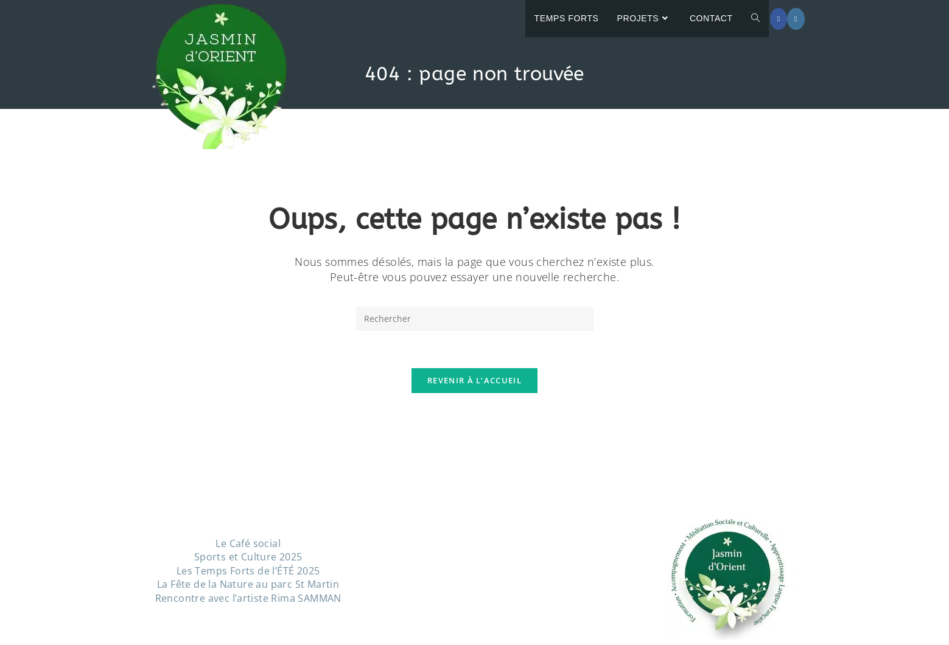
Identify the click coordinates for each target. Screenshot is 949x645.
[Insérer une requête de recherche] (475, 319)
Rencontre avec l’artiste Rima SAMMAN (248, 598)
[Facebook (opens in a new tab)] (778, 19)
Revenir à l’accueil (474, 380)
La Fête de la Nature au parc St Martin (248, 584)
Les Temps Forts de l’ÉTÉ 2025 (248, 570)
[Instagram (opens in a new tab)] (795, 19)
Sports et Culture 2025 (248, 556)
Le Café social (248, 543)
